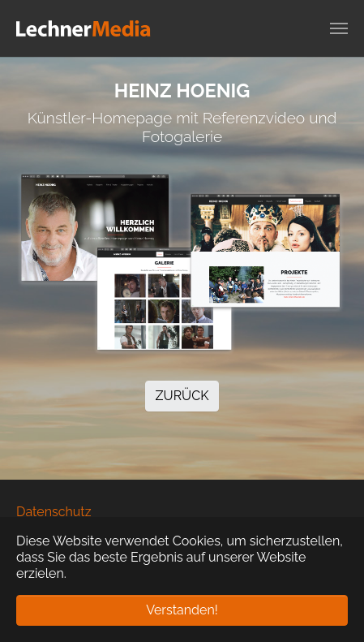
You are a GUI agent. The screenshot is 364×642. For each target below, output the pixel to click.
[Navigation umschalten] (339, 28)
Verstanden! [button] (182, 610)
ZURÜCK (182, 395)
